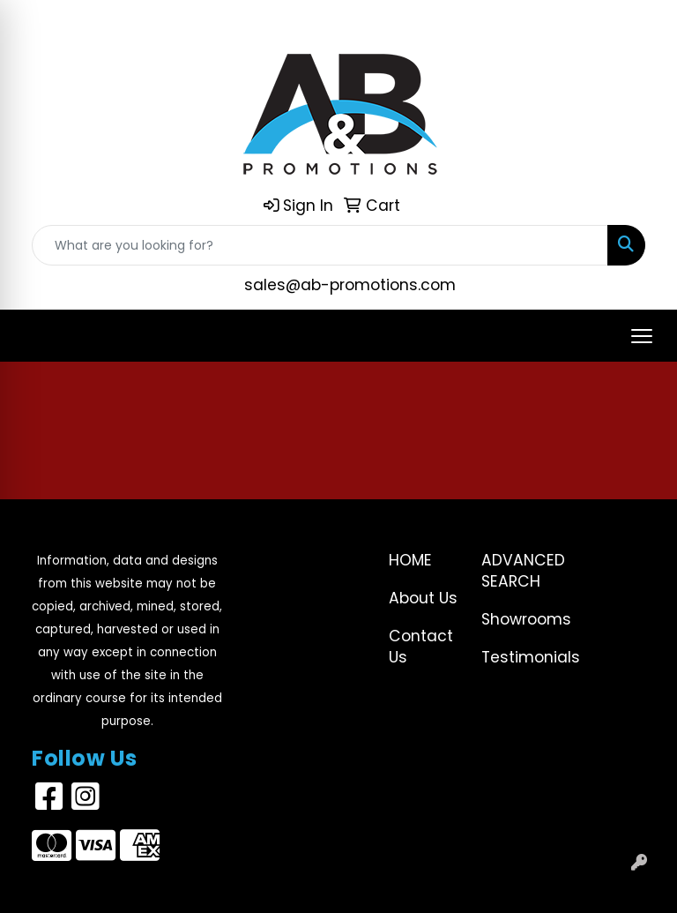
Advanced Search (517, 571)
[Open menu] (641, 336)
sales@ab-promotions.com (350, 285)
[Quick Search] (320, 245)
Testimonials (517, 657)
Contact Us (421, 646)
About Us (423, 598)
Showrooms (517, 619)
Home (410, 560)
